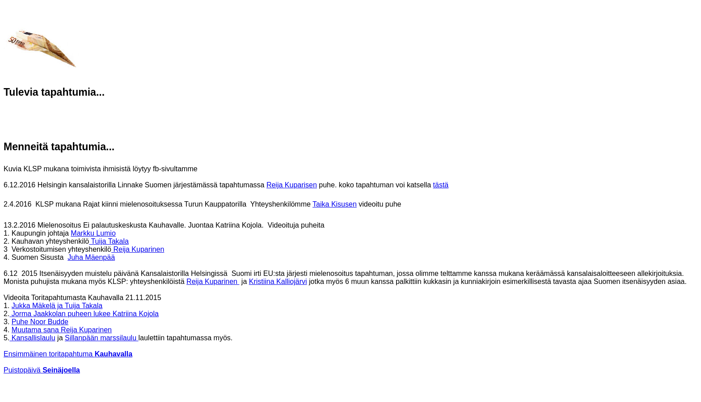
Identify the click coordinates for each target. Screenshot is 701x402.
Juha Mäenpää (91, 257)
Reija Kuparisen (291, 185)
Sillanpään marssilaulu (102, 338)
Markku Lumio (93, 233)
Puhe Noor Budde (40, 322)
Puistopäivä (42, 370)
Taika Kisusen (334, 204)
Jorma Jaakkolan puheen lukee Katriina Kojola (84, 313)
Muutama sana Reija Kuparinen (62, 330)
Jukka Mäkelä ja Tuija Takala (57, 305)
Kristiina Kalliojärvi (278, 281)
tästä (441, 185)
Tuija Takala (109, 241)
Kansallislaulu (32, 338)
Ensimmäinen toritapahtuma (68, 354)
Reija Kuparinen (137, 249)
